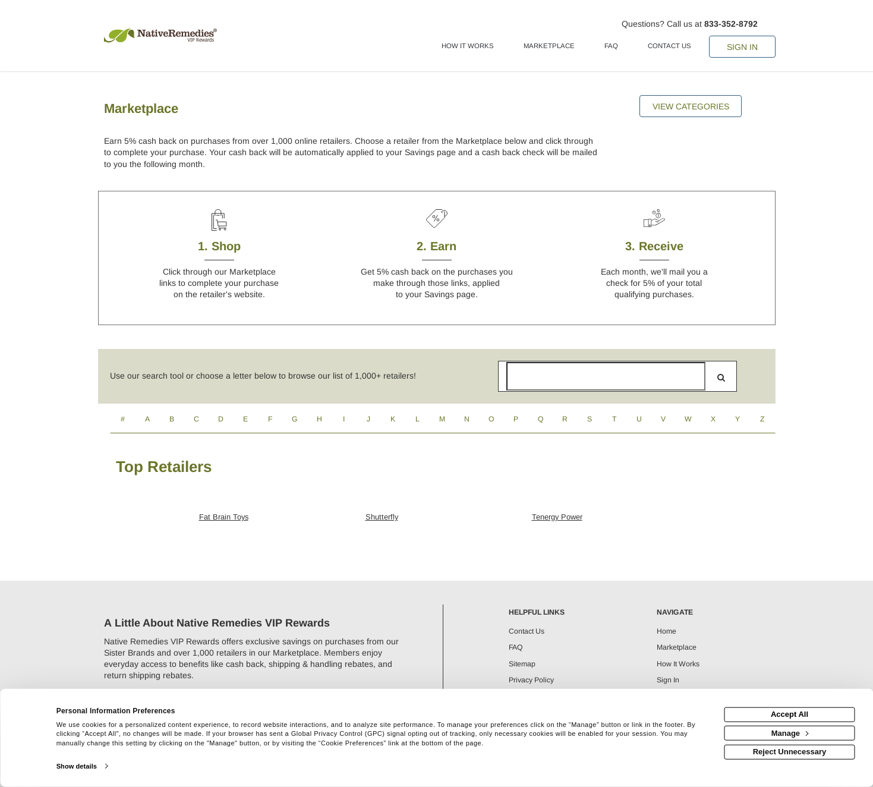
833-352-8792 (731, 24)
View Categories (691, 106)
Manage (790, 732)
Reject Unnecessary (790, 751)
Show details (76, 766)
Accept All (789, 714)
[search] (721, 377)
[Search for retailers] (605, 376)
